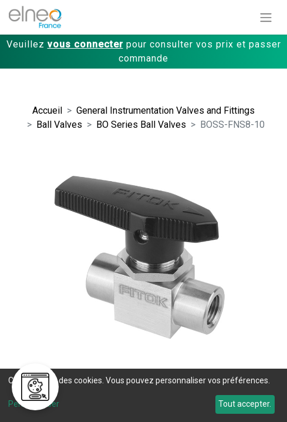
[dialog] (143, 395)
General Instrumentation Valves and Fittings (165, 110)
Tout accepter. (244, 404)
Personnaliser (33, 404)
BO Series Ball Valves (141, 124)
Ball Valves (59, 124)
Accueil (47, 110)
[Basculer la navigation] (266, 17)
